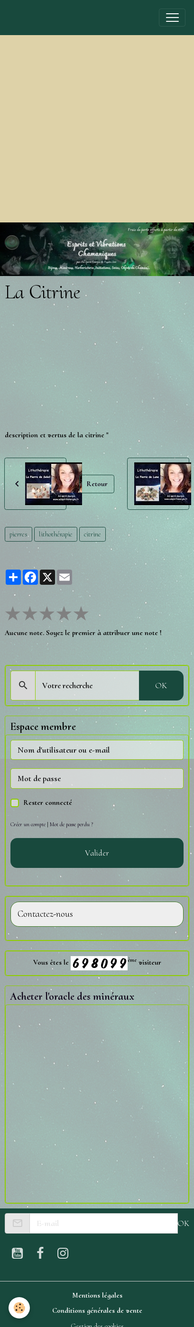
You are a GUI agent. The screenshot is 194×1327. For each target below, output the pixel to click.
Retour (97, 483)
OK (161, 685)
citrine (92, 534)
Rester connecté (47, 802)
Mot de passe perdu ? (71, 824)
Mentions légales (97, 1295)
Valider (97, 853)
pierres (18, 534)
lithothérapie (56, 534)
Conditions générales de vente (97, 1310)
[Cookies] (19, 1307)
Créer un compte (28, 824)
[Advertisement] (89, 129)
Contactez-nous (45, 914)
